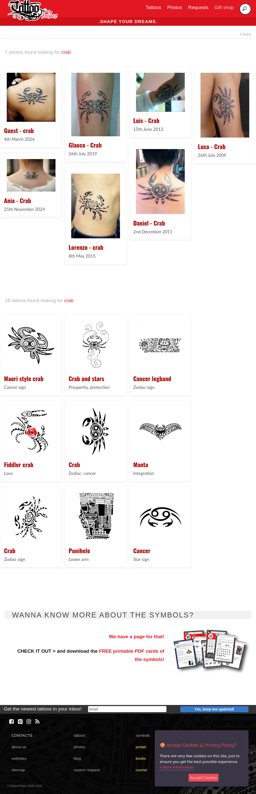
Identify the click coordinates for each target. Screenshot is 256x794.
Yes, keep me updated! (214, 709)
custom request (87, 770)
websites (19, 758)
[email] (127, 709)
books (141, 758)
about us (19, 747)
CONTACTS (22, 735)
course (141, 770)
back (245, 34)
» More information (177, 766)
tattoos (79, 735)
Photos (174, 7)
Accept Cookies (203, 777)
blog (77, 758)
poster (141, 747)
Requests (198, 7)
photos (79, 747)
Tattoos (153, 7)
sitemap (18, 770)
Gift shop (224, 7)
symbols (143, 735)
